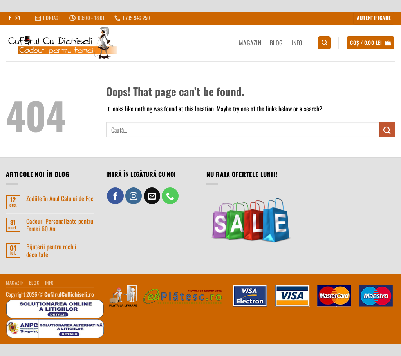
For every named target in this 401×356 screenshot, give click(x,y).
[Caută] (324, 42)
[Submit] (387, 129)
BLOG (276, 42)
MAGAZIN (250, 42)
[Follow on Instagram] (17, 18)
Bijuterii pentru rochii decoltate (51, 250)
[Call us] (170, 195)
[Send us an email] (152, 195)
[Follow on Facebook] (9, 18)
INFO (296, 42)
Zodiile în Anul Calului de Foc (60, 198)
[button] (373, 18)
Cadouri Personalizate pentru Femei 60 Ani (59, 225)
